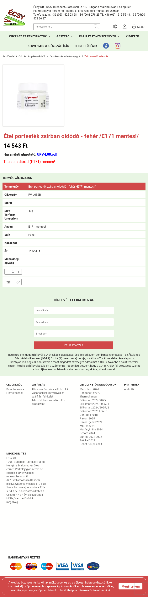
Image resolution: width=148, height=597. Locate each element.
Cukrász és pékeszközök (32, 56)
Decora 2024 (87, 433)
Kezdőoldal (8, 56)
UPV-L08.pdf (47, 154)
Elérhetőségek (14, 393)
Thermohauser (88, 396)
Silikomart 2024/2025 (93, 400)
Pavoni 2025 (87, 418)
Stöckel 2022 (87, 440)
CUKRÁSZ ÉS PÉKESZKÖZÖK (28, 36)
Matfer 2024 (87, 426)
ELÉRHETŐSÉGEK (86, 46)
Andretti (129, 389)
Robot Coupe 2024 (91, 444)
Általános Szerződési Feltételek (50, 389)
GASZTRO (62, 36)
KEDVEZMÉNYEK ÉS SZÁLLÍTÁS (48, 46)
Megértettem (131, 586)
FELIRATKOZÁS (73, 345)
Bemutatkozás (15, 389)
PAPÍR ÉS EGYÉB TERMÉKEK (97, 36)
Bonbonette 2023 (90, 393)
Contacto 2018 (89, 415)
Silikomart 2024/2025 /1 (94, 404)
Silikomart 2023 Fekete (93, 411)
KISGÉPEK (132, 36)
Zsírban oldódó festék (96, 56)
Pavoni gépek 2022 (91, 422)
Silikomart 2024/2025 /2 (94, 407)
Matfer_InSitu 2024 (91, 429)
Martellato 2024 (89, 389)
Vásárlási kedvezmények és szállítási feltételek (48, 394)
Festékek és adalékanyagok (65, 56)
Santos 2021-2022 (91, 437)
